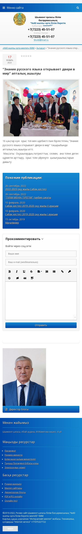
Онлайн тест (11, 500)
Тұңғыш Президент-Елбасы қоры (22, 463)
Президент (10, 450)
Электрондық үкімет (15, 467)
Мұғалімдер (12, 222)
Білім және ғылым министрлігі (20, 459)
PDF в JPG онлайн (13, 496)
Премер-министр (14, 455)
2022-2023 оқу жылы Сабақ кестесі (26, 189)
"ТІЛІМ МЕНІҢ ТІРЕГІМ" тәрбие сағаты (28, 197)
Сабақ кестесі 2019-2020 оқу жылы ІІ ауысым (31, 206)
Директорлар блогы (15, 492)
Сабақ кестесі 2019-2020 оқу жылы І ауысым (31, 214)
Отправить (41, 325)
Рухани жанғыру (13, 484)
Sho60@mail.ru (41, 40)
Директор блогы (16, 409)
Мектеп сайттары (13, 488)
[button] (9, 271)
